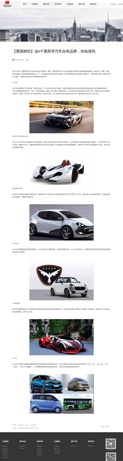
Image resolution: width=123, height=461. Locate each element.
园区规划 (5, 450)
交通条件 (5, 448)
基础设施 (5, 453)
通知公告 (22, 448)
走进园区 (34, 4)
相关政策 (39, 455)
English (113, 4)
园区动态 (46, 4)
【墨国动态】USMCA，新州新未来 (26, 425)
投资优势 (39, 450)
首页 (24, 4)
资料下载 (81, 4)
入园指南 (70, 4)
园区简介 (5, 446)
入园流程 (56, 448)
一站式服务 (57, 450)
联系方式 (90, 446)
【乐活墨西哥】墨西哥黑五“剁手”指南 (27, 428)
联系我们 (93, 4)
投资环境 (58, 4)
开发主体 (5, 457)
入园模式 (56, 446)
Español (120, 4)
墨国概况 (39, 446)
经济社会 (39, 448)
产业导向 (5, 455)
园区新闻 (22, 446)
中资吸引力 (40, 453)
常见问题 (56, 453)
